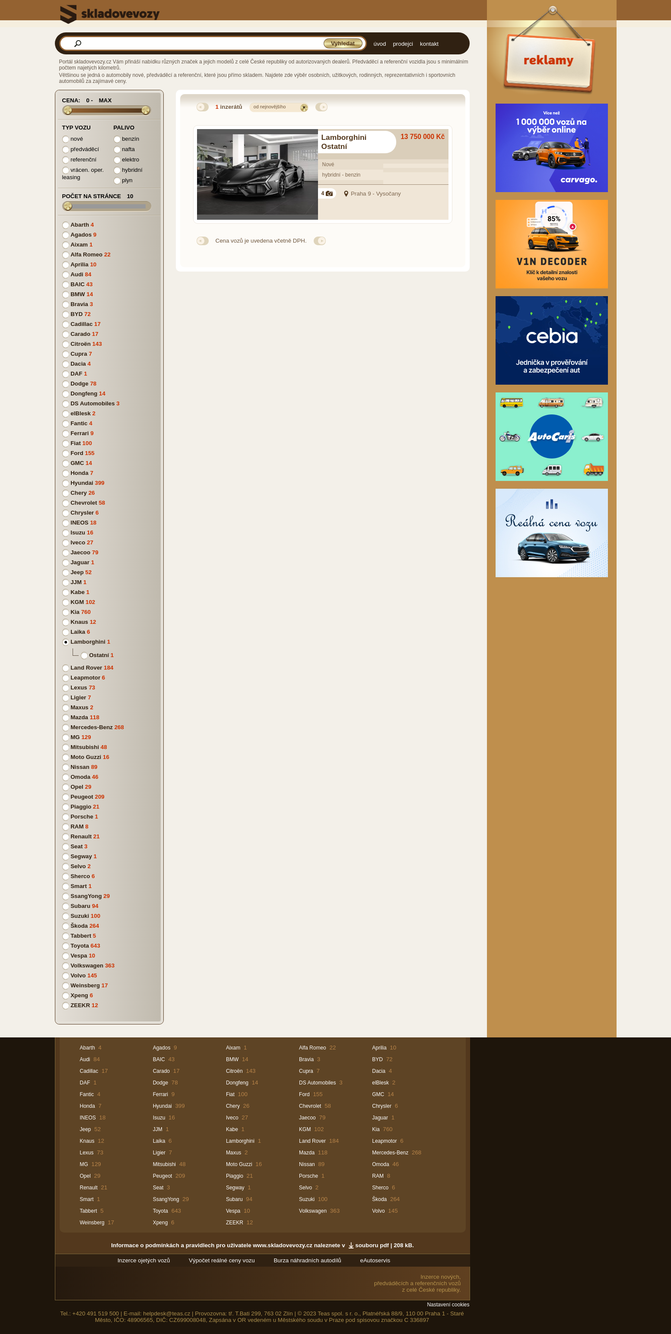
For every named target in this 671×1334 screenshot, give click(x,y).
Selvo (78, 866)
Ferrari (79, 433)
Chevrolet (83, 502)
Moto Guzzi (85, 757)
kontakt (429, 44)
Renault (81, 836)
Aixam (79, 244)
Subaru (80, 906)
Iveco (77, 542)
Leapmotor (85, 677)
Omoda (80, 777)
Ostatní (99, 655)
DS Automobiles (92, 403)
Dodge (79, 383)
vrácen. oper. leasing (83, 173)
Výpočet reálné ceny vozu (222, 1260)
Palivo (124, 127)
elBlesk (80, 413)
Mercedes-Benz (91, 727)
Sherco (80, 876)
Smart (78, 886)
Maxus (79, 707)
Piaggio (80, 806)
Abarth (79, 224)
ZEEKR (80, 1005)
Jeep (76, 572)
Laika (77, 632)
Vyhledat (343, 43)
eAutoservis (375, 1260)
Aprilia (79, 264)
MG (75, 737)
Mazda (79, 717)
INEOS (79, 522)
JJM (76, 582)
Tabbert (80, 936)
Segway (81, 856)
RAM (76, 826)
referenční (79, 160)
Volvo (78, 975)
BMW (77, 294)
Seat (76, 846)
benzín (127, 139)
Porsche (81, 816)
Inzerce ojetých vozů (144, 1260)
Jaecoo (80, 552)
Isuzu (77, 532)
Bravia (79, 304)
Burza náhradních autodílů (307, 1260)
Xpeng (79, 995)
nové (72, 139)
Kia (75, 612)
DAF (76, 373)
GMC (77, 463)
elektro (127, 160)
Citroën (80, 344)
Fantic (78, 423)
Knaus (79, 622)
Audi (76, 274)
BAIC (77, 284)
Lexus (78, 687)
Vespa (78, 955)
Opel (76, 787)
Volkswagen (86, 965)
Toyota (79, 945)
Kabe (77, 592)
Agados (81, 234)
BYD (76, 314)
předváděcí (80, 149)
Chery (78, 493)
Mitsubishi (84, 747)
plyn (123, 180)
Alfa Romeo (86, 254)
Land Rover (86, 667)
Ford (76, 453)
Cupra (78, 354)
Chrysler (82, 512)
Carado (80, 334)
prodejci (403, 44)
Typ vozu (76, 127)
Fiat (75, 443)
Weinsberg (85, 985)
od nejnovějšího (270, 106)
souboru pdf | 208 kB (383, 1245)
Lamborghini (87, 642)
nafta (124, 149)
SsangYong (86, 896)
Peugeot (81, 796)
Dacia (78, 363)
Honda (79, 473)
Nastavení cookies (448, 1305)
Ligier (78, 697)
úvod (380, 44)
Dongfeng (83, 393)
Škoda (79, 926)
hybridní (128, 170)
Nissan (79, 767)
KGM (77, 602)
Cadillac (81, 324)
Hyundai (81, 483)
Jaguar (79, 562)
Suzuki (79, 916)
